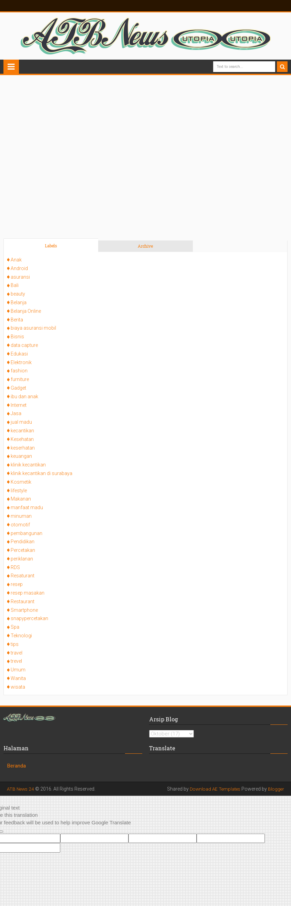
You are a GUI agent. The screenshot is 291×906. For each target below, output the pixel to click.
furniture (20, 379)
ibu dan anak (24, 396)
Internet (19, 405)
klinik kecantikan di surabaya (41, 473)
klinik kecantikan (28, 464)
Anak (16, 259)
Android (19, 268)
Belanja (19, 302)
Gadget (18, 388)
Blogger (275, 789)
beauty (18, 294)
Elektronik (21, 362)
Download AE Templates (213, 789)
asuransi (20, 277)
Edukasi (19, 354)
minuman (21, 516)
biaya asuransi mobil (33, 328)
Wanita (18, 678)
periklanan (22, 559)
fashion (19, 370)
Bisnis (17, 336)
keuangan (21, 456)
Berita (17, 319)
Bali (15, 285)
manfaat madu (27, 507)
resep (17, 584)
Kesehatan (22, 439)
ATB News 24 (21, 789)
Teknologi (21, 635)
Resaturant (22, 575)
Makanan (21, 499)
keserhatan (23, 448)
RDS (15, 567)
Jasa (16, 413)
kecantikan (22, 430)
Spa (15, 627)
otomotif (20, 524)
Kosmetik (21, 482)
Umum (18, 669)
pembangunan (26, 533)
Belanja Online (26, 311)
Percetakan (23, 550)
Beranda (16, 766)
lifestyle (19, 490)
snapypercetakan (29, 618)
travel (16, 653)
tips (15, 644)
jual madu (21, 422)
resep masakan (27, 593)
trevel (16, 661)
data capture (24, 345)
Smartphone (24, 610)
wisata (18, 687)
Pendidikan (22, 541)
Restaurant (22, 601)
